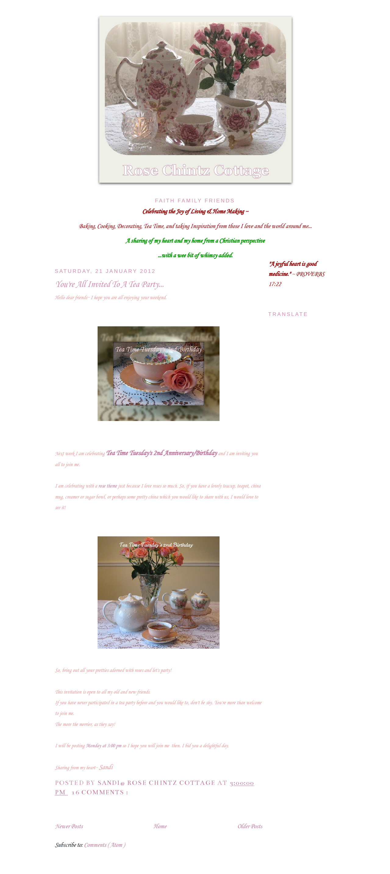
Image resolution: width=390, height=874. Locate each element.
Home (159, 826)
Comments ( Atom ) (104, 845)
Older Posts (249, 826)
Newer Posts (69, 826)
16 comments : (100, 792)
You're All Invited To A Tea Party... (109, 285)
